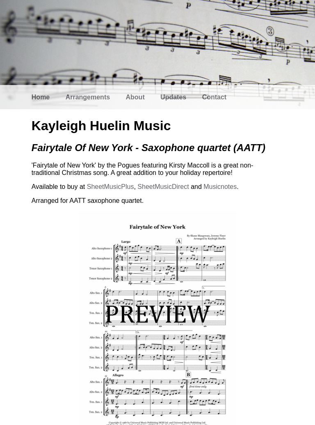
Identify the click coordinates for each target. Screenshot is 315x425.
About (135, 97)
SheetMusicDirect (163, 186)
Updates (173, 97)
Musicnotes (220, 186)
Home (41, 97)
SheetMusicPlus (110, 186)
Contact (214, 97)
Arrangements (88, 97)
